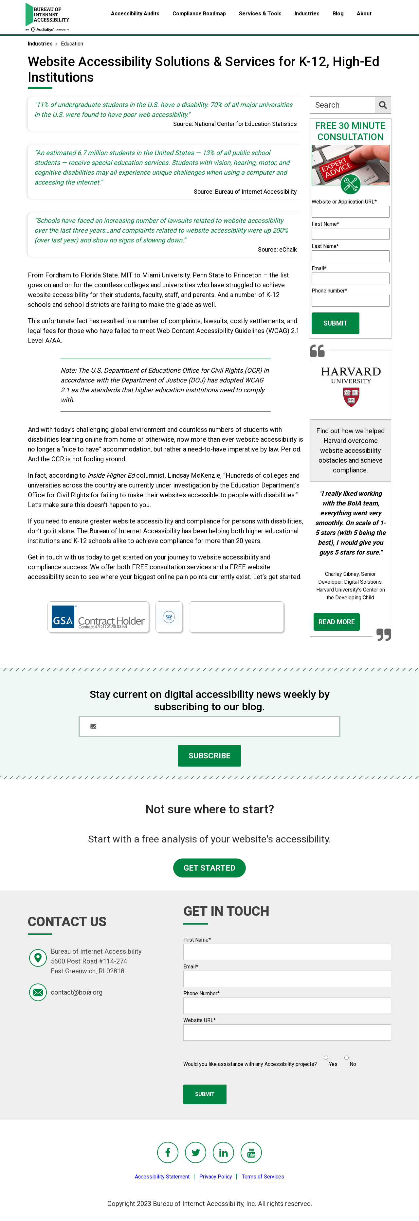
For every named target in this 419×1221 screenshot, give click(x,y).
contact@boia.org (76, 992)
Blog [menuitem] (338, 13)
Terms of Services (263, 1177)
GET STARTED (209, 868)
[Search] (350, 105)
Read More (337, 622)
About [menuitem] (364, 13)
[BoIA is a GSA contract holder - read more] (98, 617)
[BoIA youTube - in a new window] (251, 1152)
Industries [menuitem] (307, 13)
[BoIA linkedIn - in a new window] (223, 1152)
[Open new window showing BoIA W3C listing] (169, 617)
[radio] (329, 1058)
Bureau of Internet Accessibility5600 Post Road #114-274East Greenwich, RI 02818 (96, 961)
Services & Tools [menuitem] (260, 13)
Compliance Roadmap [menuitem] (199, 13)
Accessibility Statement (162, 1177)
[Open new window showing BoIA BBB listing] (236, 617)
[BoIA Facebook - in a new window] (167, 1152)
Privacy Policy (215, 1177)
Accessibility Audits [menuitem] (135, 13)
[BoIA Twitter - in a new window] (195, 1152)
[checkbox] (336, 1058)
